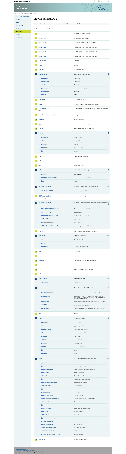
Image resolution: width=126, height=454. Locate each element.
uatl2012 (45, 246)
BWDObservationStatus (49, 363)
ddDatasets (46, 81)
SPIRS (45, 304)
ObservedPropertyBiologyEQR (51, 398)
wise (40, 358)
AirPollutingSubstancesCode (51, 208)
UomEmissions (47, 408)
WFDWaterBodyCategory (49, 427)
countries (45, 282)
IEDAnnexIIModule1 (45, 186)
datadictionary (43, 74)
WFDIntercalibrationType (49, 418)
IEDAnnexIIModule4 (45, 202)
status (45, 94)
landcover (42, 235)
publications (43, 278)
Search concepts (53, 28)
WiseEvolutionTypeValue (49, 431)
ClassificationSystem (48, 375)
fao (40, 124)
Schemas (18, 28)
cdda (40, 65)
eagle (44, 243)
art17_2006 (42, 47)
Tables (17, 22)
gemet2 (41, 133)
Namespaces (19, 37)
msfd (40, 269)
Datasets (18, 19)
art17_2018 (42, 56)
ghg (40, 156)
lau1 (40, 251)
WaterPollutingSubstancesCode (51, 225)
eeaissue (45, 88)
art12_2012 (42, 38)
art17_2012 (42, 51)
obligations (46, 91)
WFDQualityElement (48, 424)
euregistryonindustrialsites (47, 115)
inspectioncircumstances (50, 177)
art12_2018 (42, 42)
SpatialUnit (46, 402)
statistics (45, 343)
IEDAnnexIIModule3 (45, 196)
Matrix (45, 389)
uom (40, 318)
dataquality (42, 99)
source (45, 144)
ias (40, 165)
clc (44, 239)
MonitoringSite (47, 392)
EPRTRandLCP (44, 108)
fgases (41, 128)
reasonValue (46, 296)
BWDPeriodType (47, 366)
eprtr (40, 104)
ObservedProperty (48, 395)
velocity (45, 350)
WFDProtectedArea (48, 421)
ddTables (45, 84)
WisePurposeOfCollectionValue (51, 434)
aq (39, 33)
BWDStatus (46, 372)
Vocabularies (19, 31)
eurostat (41, 119)
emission (45, 332)
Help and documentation (22, 16)
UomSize (45, 411)
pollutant (45, 181)
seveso (41, 288)
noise (40, 274)
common (41, 69)
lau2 (40, 256)
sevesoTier (46, 301)
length (45, 336)
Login (97, 1)
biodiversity (42, 60)
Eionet (22, 13)
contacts (45, 78)
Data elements (20, 25)
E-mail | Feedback (21, 449)
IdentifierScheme (47, 385)
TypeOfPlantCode (48, 218)
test (40, 313)
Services (18, 34)
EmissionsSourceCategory (50, 382)
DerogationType (47, 212)
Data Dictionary (28, 13)
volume (45, 353)
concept (45, 137)
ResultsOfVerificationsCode (50, 215)
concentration (47, 329)
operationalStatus (48, 292)
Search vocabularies (40, 28)
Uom (44, 405)
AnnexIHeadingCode (48, 190)
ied (40, 170)
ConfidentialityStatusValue (50, 379)
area (44, 325)
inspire (41, 231)
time (44, 346)
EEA (22, 1)
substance (46, 308)
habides (41, 161)
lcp (40, 265)
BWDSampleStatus (48, 369)
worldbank (42, 439)
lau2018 (41, 260)
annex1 (45, 174)
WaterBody (46, 414)
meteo (45, 339)
